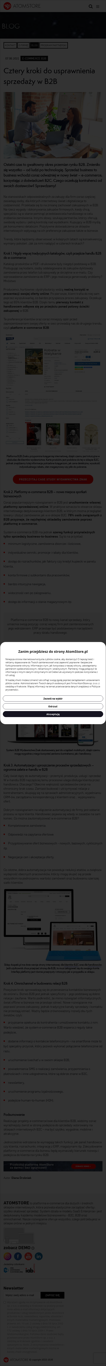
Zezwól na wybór (53, 698)
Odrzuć (53, 706)
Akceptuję (53, 714)
